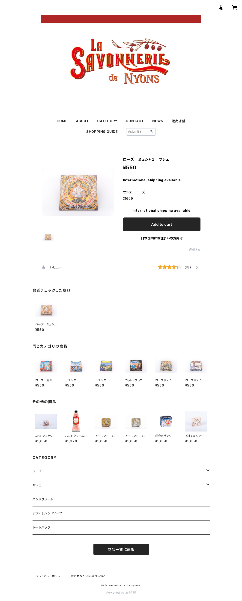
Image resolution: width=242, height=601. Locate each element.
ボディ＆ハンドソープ (48, 513)
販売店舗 (178, 121)
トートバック (42, 527)
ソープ (37, 471)
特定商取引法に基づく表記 (88, 576)
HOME (62, 121)
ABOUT (82, 121)
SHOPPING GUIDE (102, 132)
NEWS (157, 121)
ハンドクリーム (43, 499)
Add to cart (161, 224)
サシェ (37, 485)
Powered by (121, 592)
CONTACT (135, 121)
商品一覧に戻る (121, 549)
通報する (194, 249)
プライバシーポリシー (49, 576)
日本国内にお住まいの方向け (161, 238)
